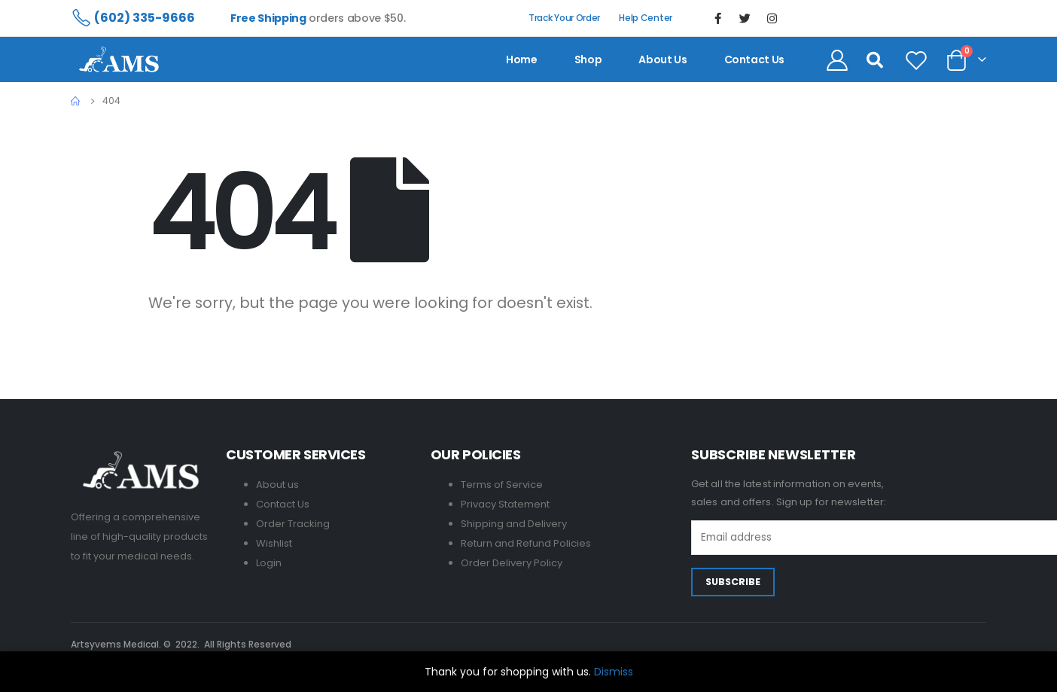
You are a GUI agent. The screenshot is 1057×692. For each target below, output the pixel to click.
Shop (588, 59)
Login (269, 563)
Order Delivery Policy (511, 563)
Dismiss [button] (613, 671)
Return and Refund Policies (526, 543)
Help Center (645, 17)
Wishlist (274, 543)
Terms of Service (502, 484)
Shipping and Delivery (514, 524)
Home (522, 59)
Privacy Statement (505, 504)
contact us (754, 59)
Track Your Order (564, 17)
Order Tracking (293, 524)
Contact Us (282, 504)
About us (662, 59)
